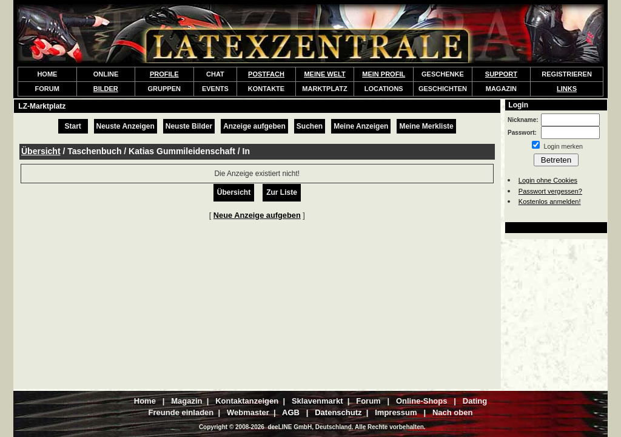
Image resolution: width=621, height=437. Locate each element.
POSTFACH (266, 74)
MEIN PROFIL (383, 74)
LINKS (567, 88)
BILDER (105, 88)
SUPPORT (501, 74)
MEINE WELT (324, 74)
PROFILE (164, 74)
